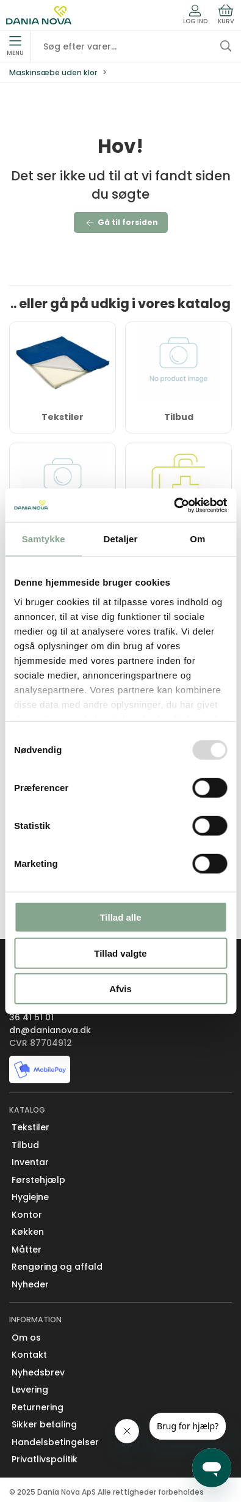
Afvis (120, 989)
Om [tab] (197, 539)
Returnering (37, 1407)
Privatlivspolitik (44, 1459)
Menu (15, 46)
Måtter (26, 1249)
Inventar (30, 1162)
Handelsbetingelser (55, 1442)
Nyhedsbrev (38, 1372)
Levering (30, 1389)
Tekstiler (62, 417)
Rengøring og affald (57, 1267)
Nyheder (30, 1284)
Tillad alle (120, 917)
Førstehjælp (38, 1180)
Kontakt (29, 1355)
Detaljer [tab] (121, 539)
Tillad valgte (120, 953)
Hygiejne (30, 1197)
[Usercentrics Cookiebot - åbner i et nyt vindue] (173, 505)
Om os (26, 1337)
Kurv (226, 14)
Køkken (28, 1232)
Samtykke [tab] (43, 539)
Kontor (27, 1215)
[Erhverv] (38, 15)
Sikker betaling (44, 1424)
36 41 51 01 (31, 1017)
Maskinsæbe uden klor (53, 72)
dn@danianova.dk (50, 1030)
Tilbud (178, 417)
